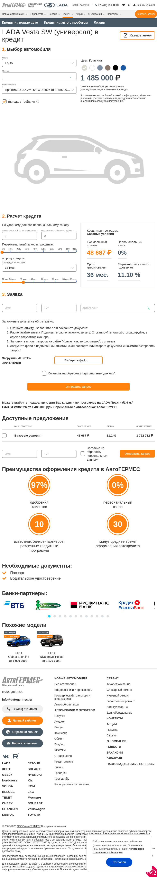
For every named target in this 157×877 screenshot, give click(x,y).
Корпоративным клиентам (71, 784)
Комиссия (60, 733)
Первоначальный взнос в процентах (19, 231)
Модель (5, 71)
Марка (5, 58)
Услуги (67, 14)
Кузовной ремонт (118, 695)
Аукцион (59, 721)
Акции (79, 14)
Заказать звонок (146, 14)
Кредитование (63, 761)
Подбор (59, 744)
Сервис (52, 14)
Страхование (63, 755)
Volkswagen (36, 809)
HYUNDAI (35, 774)
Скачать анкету (137, 35)
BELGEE (8, 791)
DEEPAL (8, 814)
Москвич (34, 797)
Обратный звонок (24, 732)
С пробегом (37, 14)
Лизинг (99, 22)
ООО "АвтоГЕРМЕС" (28, 826)
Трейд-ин (60, 773)
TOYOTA (34, 814)
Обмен (58, 738)
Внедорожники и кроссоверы (73, 689)
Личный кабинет (24, 720)
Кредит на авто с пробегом (66, 22)
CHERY (7, 803)
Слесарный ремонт (119, 689)
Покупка (59, 715)
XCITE (6, 769)
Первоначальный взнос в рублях (56, 231)
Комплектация (9, 85)
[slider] (2, 252)
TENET (7, 797)
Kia (30, 780)
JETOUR (34, 763)
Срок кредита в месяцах (13, 262)
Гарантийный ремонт (121, 701)
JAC (31, 791)
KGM (31, 786)
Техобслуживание (118, 684)
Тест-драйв (61, 778)
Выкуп (58, 727)
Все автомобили (65, 684)
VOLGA (7, 786)
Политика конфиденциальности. (72, 858)
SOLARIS (34, 769)
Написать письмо (24, 743)
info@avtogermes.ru (17, 699)
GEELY (7, 774)
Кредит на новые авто (20, 22)
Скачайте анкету (22, 328)
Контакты (113, 14)
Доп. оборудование (119, 712)
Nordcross (9, 780)
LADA (6, 763)
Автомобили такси (66, 704)
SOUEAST (35, 803)
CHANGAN (10, 809)
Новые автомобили (13, 14)
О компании (95, 14)
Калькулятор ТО (117, 707)
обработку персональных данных (90, 373)
